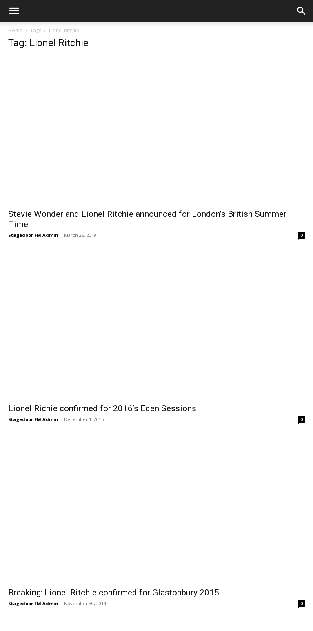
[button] (14, 11)
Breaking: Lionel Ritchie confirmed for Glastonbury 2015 (113, 593)
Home (15, 30)
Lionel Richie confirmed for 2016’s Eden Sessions (102, 408)
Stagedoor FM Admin (33, 235)
